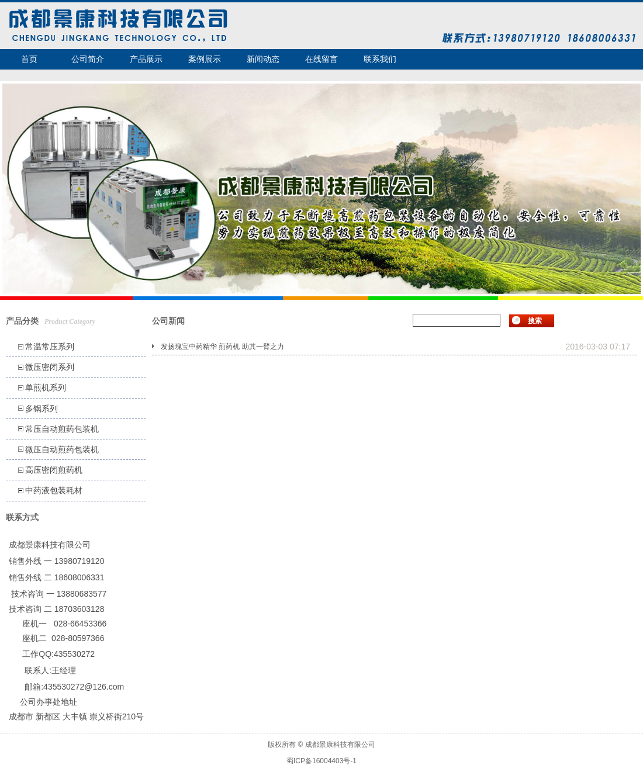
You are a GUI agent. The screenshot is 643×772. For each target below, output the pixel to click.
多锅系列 (41, 408)
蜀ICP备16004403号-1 (321, 761)
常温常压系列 (49, 346)
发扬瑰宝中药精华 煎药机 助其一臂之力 (222, 346)
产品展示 (146, 59)
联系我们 (380, 59)
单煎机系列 (45, 387)
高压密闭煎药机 (53, 470)
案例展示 (204, 59)
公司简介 (87, 59)
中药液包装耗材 (53, 490)
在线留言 (321, 59)
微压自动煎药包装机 (62, 449)
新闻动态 (263, 59)
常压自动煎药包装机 (62, 429)
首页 (29, 59)
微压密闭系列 (49, 367)
